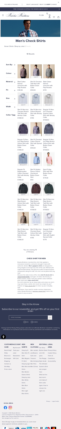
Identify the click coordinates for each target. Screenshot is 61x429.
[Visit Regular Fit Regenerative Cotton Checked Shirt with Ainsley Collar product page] (23, 173)
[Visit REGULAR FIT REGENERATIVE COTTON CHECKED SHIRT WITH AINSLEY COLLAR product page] (23, 159)
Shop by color (26, 377)
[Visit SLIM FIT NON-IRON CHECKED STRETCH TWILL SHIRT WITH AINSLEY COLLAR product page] (23, 99)
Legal (53, 401)
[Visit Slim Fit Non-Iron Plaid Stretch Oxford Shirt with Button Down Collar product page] (23, 203)
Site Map (7, 366)
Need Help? (8, 350)
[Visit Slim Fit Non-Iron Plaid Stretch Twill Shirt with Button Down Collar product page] (36, 203)
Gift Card (15, 358)
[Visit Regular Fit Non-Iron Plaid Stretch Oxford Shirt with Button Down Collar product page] (23, 143)
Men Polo (33, 364)
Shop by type (26, 364)
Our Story (42, 347)
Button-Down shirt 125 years (43, 353)
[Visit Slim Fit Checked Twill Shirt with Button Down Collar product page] (36, 85)
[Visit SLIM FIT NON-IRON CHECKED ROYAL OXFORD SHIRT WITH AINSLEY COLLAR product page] (36, 219)
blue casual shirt (30, 286)
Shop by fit (25, 350)
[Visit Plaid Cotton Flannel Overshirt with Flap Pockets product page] (23, 85)
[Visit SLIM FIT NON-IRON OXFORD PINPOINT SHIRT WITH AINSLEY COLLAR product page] (36, 99)
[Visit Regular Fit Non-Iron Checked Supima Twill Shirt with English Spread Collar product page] (49, 233)
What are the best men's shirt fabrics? (43, 377)
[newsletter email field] (30, 317)
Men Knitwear (34, 361)
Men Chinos (34, 366)
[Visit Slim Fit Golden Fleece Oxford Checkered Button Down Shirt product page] (36, 173)
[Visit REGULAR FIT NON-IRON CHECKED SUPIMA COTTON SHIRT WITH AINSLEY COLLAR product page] (49, 99)
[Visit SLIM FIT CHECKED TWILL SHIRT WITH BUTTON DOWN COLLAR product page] (36, 71)
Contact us (7, 364)
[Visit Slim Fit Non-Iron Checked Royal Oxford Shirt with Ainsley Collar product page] (36, 232)
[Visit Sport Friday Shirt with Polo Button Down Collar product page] (49, 172)
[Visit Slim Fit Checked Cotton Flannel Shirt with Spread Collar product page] (36, 142)
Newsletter (16, 355)
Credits (57, 401)
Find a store (8, 369)
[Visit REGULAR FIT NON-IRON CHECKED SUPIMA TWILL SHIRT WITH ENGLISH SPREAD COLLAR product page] (49, 219)
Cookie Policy (52, 353)
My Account (16, 347)
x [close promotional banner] (59, 9)
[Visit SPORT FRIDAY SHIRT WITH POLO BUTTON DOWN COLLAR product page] (49, 159)
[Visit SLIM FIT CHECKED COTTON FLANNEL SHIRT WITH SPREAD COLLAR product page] (36, 129)
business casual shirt (39, 291)
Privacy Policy (16, 328)
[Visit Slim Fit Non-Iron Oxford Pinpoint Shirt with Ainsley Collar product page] (36, 112)
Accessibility (52, 361)
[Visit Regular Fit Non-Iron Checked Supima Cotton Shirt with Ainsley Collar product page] (49, 113)
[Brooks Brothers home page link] (18, 15)
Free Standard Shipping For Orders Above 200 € (30, 9)
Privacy (48, 401)
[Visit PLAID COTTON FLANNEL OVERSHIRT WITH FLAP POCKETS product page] (23, 71)
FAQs (6, 353)
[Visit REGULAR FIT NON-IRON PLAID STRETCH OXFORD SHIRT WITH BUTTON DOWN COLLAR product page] (23, 129)
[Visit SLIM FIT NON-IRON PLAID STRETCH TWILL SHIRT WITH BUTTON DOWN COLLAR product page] (36, 189)
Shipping (7, 361)
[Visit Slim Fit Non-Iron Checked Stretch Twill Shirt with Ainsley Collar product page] (23, 112)
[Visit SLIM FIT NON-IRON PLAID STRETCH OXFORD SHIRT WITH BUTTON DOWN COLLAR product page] (23, 189)
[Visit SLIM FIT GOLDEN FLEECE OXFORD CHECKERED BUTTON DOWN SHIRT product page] (36, 159)
